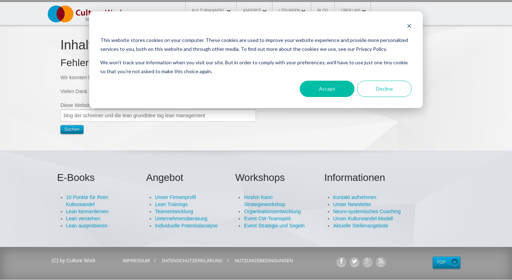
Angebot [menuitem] (252, 11)
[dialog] (256, 59)
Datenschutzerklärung (192, 260)
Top (441, 262)
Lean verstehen (83, 218)
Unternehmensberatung (181, 218)
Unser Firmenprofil (175, 197)
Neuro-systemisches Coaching (367, 211)
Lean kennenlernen (87, 211)
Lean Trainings (171, 204)
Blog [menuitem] (323, 11)
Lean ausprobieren (87, 225)
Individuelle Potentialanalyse (186, 225)
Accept (327, 89)
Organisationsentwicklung (272, 211)
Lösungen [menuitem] (289, 11)
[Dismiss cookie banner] (409, 26)
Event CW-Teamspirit (267, 218)
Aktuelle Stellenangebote (360, 225)
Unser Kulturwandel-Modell (363, 218)
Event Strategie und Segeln (274, 225)
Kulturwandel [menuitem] (208, 11)
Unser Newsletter (352, 204)
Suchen (72, 129)
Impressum (136, 260)
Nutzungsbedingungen (264, 260)
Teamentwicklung (174, 211)
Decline (384, 89)
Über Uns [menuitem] (351, 11)
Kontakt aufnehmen (354, 197)
